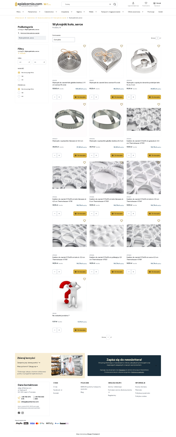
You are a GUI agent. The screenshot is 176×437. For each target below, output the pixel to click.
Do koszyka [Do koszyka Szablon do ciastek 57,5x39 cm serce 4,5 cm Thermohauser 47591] (154, 272)
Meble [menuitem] (93, 12)
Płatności (138, 390)
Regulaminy (112, 395)
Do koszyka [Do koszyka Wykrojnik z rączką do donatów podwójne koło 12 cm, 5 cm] (154, 97)
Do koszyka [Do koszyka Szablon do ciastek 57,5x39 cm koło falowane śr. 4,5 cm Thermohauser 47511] (80, 214)
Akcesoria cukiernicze (44, 18)
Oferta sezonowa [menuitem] (136, 12)
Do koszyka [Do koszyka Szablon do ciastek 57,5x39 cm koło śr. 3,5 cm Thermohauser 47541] (154, 214)
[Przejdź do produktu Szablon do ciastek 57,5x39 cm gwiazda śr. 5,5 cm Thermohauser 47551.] (144, 119)
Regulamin (122, 370)
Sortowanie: (56, 35)
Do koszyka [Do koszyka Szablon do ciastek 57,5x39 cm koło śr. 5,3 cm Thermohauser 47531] (80, 272)
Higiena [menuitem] (81, 12)
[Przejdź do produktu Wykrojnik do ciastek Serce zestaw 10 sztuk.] (106, 61)
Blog (82, 392)
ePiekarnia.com (19, 18)
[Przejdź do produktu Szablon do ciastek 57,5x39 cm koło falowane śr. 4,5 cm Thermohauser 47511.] (69, 177)
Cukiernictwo (31, 18)
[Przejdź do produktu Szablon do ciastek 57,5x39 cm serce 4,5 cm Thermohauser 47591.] (144, 235)
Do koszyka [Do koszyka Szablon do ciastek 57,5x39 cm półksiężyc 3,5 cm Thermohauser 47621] (117, 272)
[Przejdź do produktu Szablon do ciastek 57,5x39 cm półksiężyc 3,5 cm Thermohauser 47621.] (106, 235)
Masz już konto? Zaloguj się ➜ (27, 366)
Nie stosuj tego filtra (27, 72)
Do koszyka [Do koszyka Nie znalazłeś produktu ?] (80, 330)
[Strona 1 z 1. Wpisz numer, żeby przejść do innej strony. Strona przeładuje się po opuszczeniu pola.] (157, 38)
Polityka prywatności (142, 393)
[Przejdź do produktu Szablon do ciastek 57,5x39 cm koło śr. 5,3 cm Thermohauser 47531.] (69, 235)
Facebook (57, 390)
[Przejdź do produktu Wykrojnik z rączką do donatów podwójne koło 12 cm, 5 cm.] (144, 61)
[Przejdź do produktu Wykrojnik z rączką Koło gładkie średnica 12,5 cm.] (106, 119)
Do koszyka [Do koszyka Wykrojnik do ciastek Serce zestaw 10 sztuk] (117, 97)
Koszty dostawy (141, 387)
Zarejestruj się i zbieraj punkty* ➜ (28, 363)
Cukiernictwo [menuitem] (51, 12)
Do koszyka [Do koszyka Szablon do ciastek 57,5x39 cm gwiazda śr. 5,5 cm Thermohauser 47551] (154, 155)
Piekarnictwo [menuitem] (34, 12)
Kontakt (56, 393)
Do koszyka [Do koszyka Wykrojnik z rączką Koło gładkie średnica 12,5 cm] (117, 155)
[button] (115, 4)
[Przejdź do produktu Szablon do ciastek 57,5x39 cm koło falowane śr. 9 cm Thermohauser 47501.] (106, 177)
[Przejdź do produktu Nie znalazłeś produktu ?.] (69, 294)
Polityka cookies (141, 396)
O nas (55, 387)
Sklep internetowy (87, 434)
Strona (153, 38)
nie (22, 80)
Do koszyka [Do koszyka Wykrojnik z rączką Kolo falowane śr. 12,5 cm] (80, 155)
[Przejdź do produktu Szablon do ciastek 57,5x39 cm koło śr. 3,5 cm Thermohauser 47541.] (144, 177)
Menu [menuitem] (20, 12)
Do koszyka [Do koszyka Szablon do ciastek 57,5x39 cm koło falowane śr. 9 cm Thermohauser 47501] (117, 214)
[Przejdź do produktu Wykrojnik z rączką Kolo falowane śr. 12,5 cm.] (69, 119)
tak (22, 76)
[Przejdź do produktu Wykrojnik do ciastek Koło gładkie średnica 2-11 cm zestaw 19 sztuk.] (69, 61)
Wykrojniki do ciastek (59, 18)
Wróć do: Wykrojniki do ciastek (28, 33)
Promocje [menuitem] (151, 12)
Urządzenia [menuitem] (67, 12)
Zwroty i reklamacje (115, 387)
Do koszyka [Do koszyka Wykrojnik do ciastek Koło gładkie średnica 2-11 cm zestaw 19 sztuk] (80, 97)
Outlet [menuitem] (160, 12)
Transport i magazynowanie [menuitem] (112, 12)
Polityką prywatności (137, 372)
